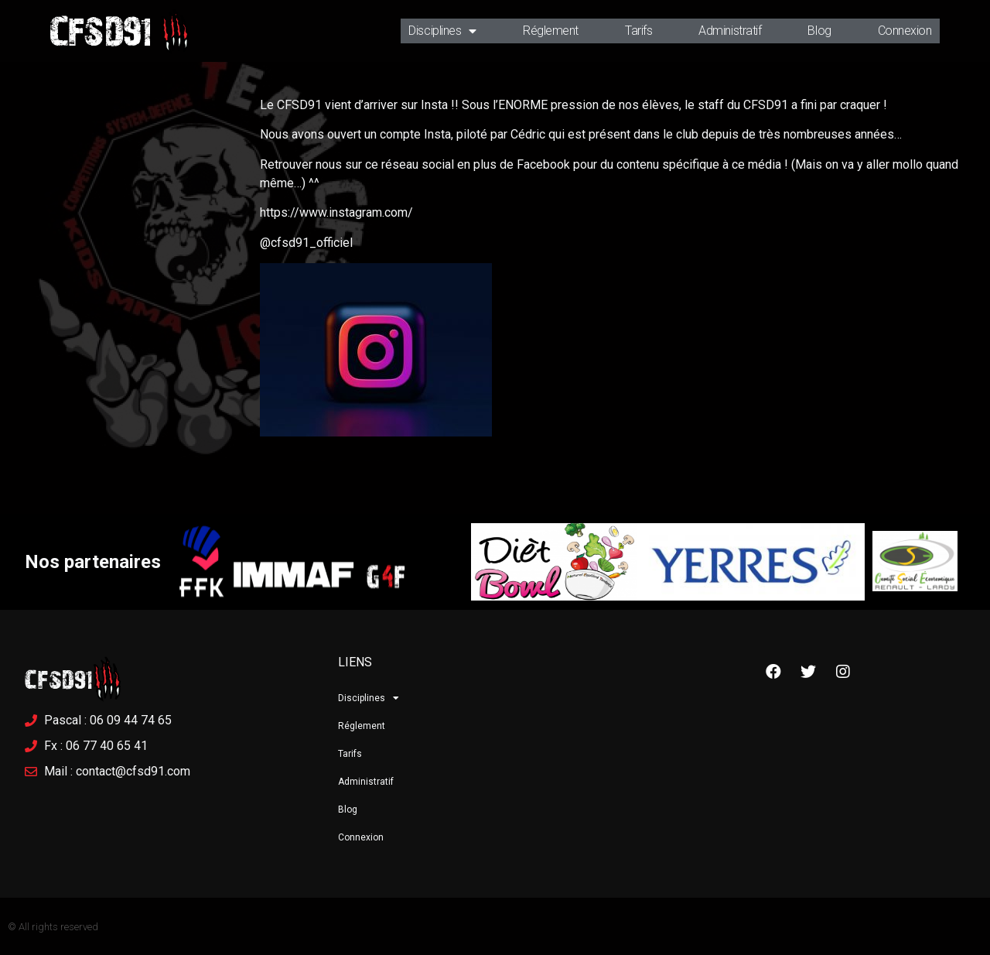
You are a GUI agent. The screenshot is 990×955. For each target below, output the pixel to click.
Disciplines (442, 31)
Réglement (551, 30)
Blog (819, 30)
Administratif (729, 30)
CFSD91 (101, 30)
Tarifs (638, 30)
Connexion (905, 30)
